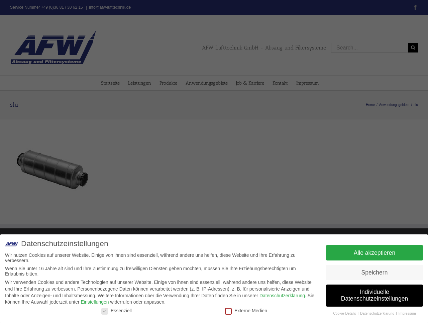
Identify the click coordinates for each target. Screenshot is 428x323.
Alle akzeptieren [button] (375, 252)
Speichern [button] (374, 272)
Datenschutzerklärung (282, 295)
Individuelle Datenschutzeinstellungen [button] (374, 295)
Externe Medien (246, 310)
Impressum (407, 313)
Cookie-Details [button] (345, 313)
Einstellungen (95, 302)
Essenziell (116, 310)
